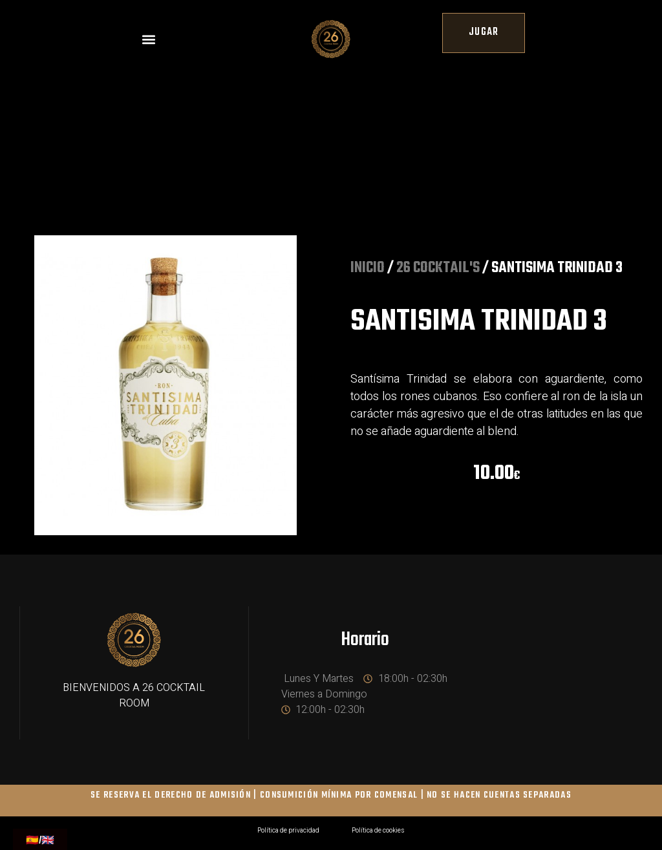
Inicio (367, 267)
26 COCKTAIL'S (438, 267)
